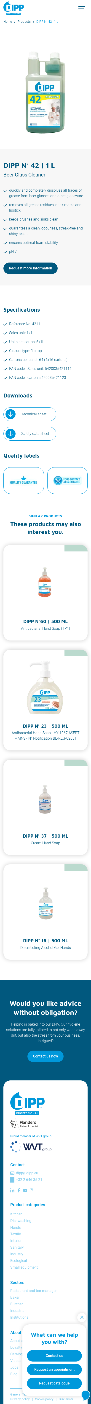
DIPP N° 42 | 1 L (47, 21)
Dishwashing (20, 1221)
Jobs (14, 1367)
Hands (15, 1227)
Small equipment (24, 1267)
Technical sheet (33, 414)
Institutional (19, 1317)
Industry (16, 1254)
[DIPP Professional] (14, 8)
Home (7, 21)
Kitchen (16, 1214)
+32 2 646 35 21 (29, 1179)
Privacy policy (20, 1399)
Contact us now (45, 1056)
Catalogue (18, 1354)
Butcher (16, 1304)
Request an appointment (54, 1369)
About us (17, 1341)
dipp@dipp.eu (27, 1173)
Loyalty (16, 1347)
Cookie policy (44, 1399)
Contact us (54, 1356)
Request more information (30, 268)
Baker (14, 1297)
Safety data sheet (35, 433)
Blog (14, 1374)
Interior (15, 1241)
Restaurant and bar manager (33, 1291)
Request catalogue (54, 1383)
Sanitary (17, 1247)
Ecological (18, 1261)
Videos (15, 1361)
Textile (15, 1234)
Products (24, 21)
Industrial (17, 1311)
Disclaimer (66, 1399)
